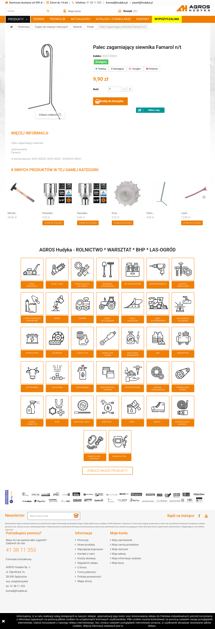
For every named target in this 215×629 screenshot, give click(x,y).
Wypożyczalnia (167, 19)
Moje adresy (119, 554)
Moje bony (118, 563)
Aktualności (81, 19)
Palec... (150, 213)
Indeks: (97, 56)
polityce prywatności (135, 625)
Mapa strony (84, 581)
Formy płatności (86, 572)
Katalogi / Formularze (113, 19)
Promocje (58, 19)
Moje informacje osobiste (126, 558)
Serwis (38, 19)
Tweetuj (100, 68)
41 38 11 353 (93, 2)
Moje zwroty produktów (125, 545)
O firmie (81, 568)
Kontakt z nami (86, 554)
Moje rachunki (120, 549)
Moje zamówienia (122, 540)
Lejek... (185, 213)
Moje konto (119, 533)
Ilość (96, 89)
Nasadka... (48, 213)
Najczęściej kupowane (90, 549)
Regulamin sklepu (87, 563)
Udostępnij (117, 68)
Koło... (115, 213)
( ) (130, 11)
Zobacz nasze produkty (107, 471)
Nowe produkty (86, 545)
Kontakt (142, 19)
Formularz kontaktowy (19, 559)
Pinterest (152, 68)
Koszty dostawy (86, 558)
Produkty (16, 19)
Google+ (135, 68)
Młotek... (13, 213)
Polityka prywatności (89, 577)
